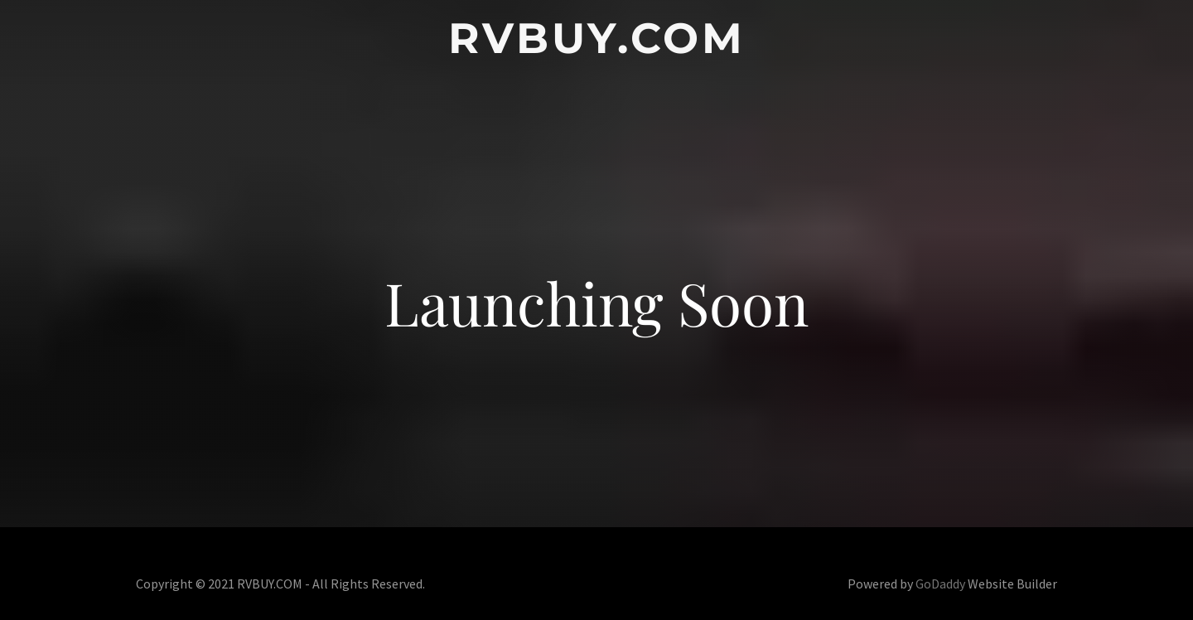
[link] (596, 47)
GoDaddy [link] (940, 583)
